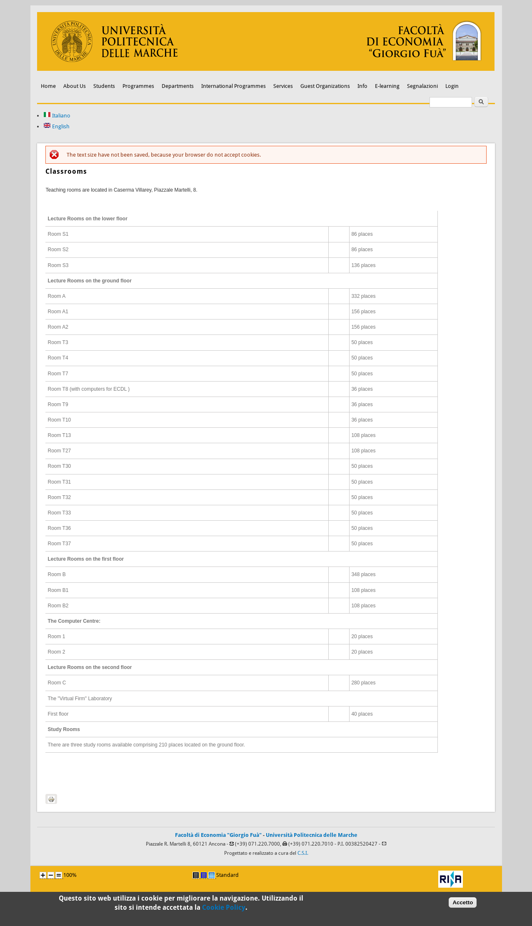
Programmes (138, 86)
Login (452, 86)
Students (104, 86)
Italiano (56, 115)
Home (48, 86)
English (56, 126)
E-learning (387, 86)
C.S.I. (302, 853)
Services (283, 86)
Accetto (462, 904)
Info (362, 86)
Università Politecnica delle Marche (311, 835)
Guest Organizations (325, 86)
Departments (178, 86)
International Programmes (233, 86)
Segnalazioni (422, 86)
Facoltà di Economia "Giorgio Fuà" (218, 835)
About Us (74, 86)
